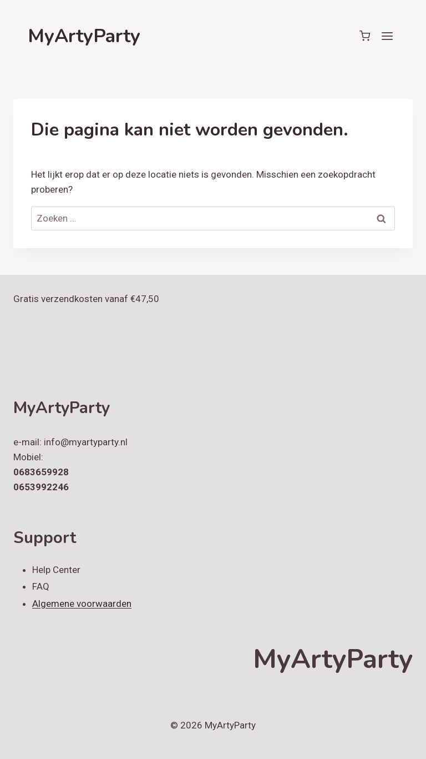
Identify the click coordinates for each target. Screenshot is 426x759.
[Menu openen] (387, 36)
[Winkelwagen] (364, 36)
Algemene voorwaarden (81, 603)
